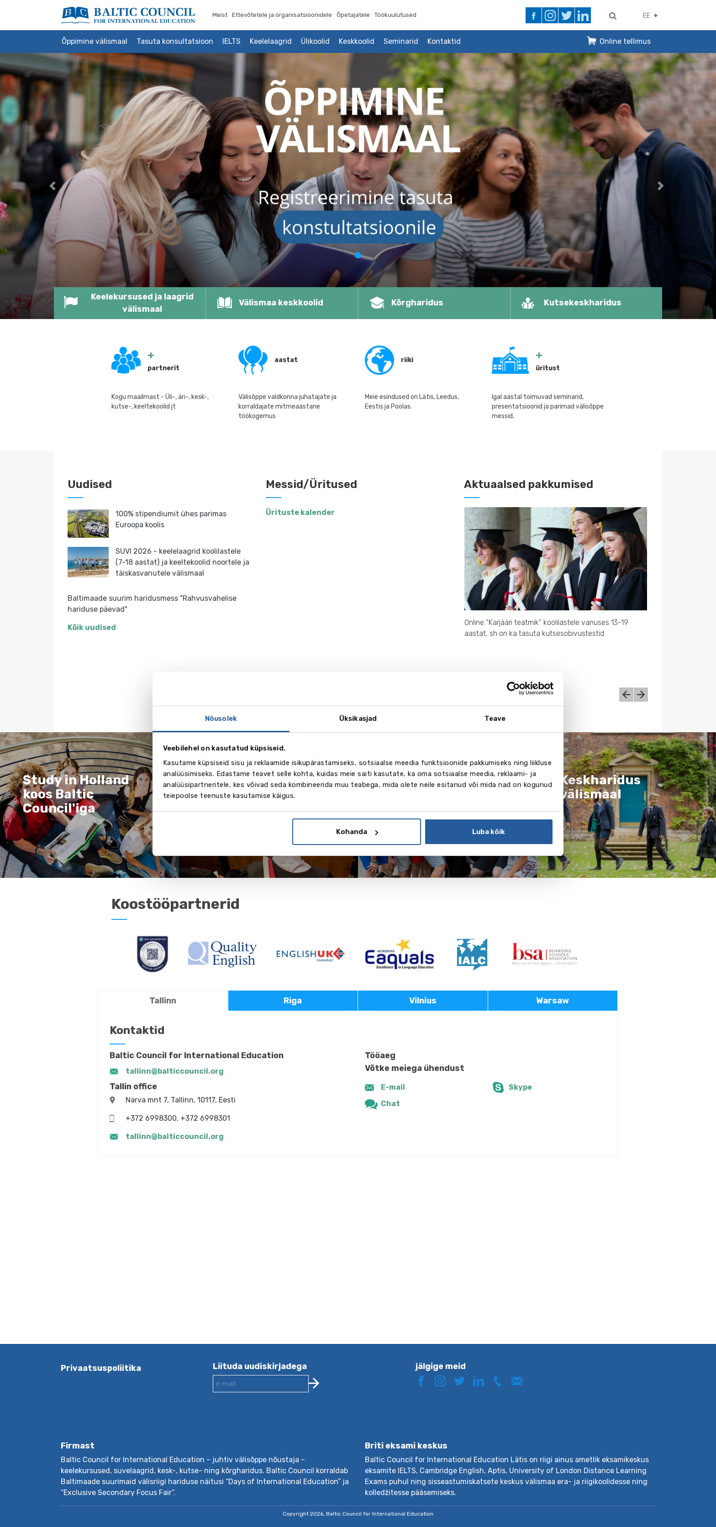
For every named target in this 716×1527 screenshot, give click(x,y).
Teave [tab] (495, 718)
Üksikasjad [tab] (358, 718)
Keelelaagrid (271, 41)
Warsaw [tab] (552, 1001)
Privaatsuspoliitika (101, 1368)
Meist (219, 14)
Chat (390, 1103)
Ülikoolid (315, 41)
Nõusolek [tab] (221, 718)
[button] (53, 186)
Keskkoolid (356, 41)
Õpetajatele (353, 14)
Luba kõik (488, 832)
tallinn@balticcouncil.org (175, 1071)
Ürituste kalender (300, 512)
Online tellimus (625, 41)
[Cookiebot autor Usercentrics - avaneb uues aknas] (513, 688)
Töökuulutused (395, 14)
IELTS (231, 41)
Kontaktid (444, 41)
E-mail (393, 1087)
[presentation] (282, 1424)
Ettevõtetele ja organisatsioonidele (282, 14)
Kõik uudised (92, 627)
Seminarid (401, 41)
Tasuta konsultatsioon (175, 41)
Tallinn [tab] (162, 1001)
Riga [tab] (293, 1001)
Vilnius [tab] (423, 1001)
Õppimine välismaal (94, 41)
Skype (520, 1087)
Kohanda (357, 832)
